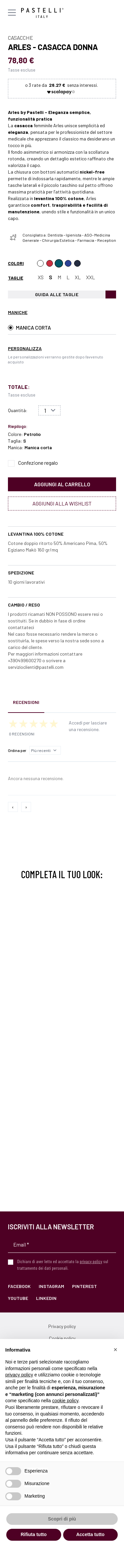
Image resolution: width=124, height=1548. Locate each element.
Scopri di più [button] (62, 1518)
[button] (115, 1349)
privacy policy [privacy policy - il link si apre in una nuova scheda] (19, 1374)
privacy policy (91, 1261)
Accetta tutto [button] (90, 1534)
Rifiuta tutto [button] (34, 1534)
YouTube (18, 1298)
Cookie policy (62, 1338)
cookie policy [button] (65, 1400)
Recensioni (26, 702)
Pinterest (84, 1286)
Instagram (51, 1286)
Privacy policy (62, 1326)
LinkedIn (46, 1298)
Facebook (19, 1286)
